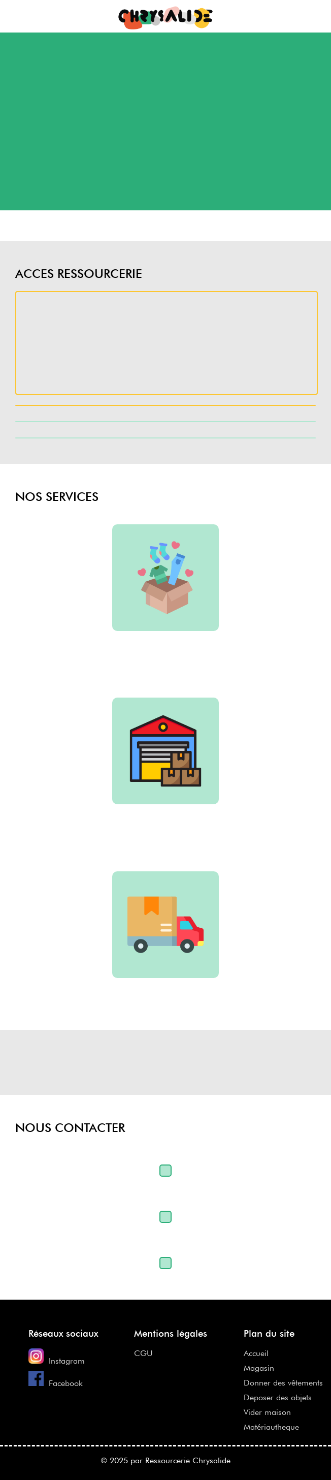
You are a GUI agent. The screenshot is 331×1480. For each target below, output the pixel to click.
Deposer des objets (278, 1397)
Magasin (259, 1368)
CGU (143, 1353)
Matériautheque (271, 1427)
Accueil (256, 1353)
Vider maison (267, 1412)
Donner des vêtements (283, 1383)
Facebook (66, 1383)
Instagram (67, 1361)
